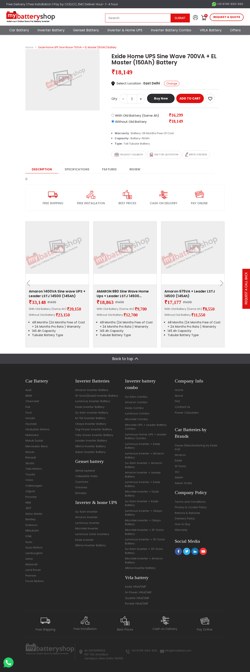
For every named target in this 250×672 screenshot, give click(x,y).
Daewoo (31, 525)
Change (171, 83)
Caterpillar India (86, 476)
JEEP (28, 508)
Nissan (30, 452)
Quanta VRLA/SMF (137, 598)
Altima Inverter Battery (90, 446)
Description (42, 169)
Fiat (27, 407)
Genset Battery (86, 30)
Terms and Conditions (190, 502)
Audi (28, 390)
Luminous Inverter (87, 523)
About (179, 396)
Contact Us (182, 407)
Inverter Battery (51, 30)
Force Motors (34, 581)
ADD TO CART (190, 98)
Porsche (31, 497)
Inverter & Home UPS (124, 30)
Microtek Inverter (86, 528)
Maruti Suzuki (34, 441)
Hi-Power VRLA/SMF (138, 592)
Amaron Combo (136, 402)
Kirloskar (81, 493)
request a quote (226, 17)
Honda (30, 418)
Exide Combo (134, 408)
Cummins (81, 482)
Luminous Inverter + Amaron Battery (144, 455)
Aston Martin (33, 514)
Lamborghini (34, 553)
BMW (28, 396)
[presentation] (30, 283)
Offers (235, 30)
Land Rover (33, 570)
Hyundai (31, 424)
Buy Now (161, 98)
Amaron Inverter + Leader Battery (143, 475)
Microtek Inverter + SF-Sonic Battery (144, 532)
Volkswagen (33, 486)
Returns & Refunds (187, 513)
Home (29, 47)
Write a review (196, 154)
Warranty (181, 530)
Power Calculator (187, 413)
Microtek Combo (136, 419)
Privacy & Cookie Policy (191, 507)
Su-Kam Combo (136, 397)
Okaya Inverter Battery (90, 424)
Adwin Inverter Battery (90, 452)
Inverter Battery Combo (171, 30)
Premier (30, 576)
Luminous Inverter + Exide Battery (142, 446)
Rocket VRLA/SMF (136, 604)
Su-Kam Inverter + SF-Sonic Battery (144, 551)
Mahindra (32, 435)
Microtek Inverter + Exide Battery (142, 494)
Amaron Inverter (86, 517)
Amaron (180, 455)
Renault (30, 457)
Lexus (29, 559)
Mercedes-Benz (36, 446)
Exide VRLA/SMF (135, 587)
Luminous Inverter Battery (92, 401)
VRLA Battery (211, 30)
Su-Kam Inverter (86, 512)
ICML (28, 536)
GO (177, 472)
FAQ (177, 401)
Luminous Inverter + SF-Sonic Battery (145, 541)
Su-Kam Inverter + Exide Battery (141, 503)
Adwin (179, 477)
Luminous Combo (137, 413)
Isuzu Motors (34, 547)
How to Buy (182, 524)
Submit (180, 18)
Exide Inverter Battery (89, 407)
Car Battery (19, 30)
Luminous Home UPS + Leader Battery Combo (146, 436)
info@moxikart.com (178, 651)
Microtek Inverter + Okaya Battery (143, 522)
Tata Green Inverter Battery (94, 435)
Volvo (29, 480)
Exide (178, 460)
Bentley (30, 519)
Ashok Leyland (85, 471)
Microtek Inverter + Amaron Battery (144, 560)
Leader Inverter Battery (91, 441)
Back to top (122, 358)
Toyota (30, 474)
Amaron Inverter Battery (91, 390)
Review (134, 169)
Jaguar (30, 491)
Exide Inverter (84, 540)
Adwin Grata (183, 483)
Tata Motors (33, 469)
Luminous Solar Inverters (92, 534)
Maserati (31, 564)
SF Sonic (180, 466)
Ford (28, 413)
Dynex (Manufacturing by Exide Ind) (196, 447)
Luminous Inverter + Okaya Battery (143, 513)
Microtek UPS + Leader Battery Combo (146, 427)
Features (109, 169)
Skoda (29, 463)
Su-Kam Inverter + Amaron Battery (143, 465)
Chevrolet (32, 401)
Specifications (77, 169)
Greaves (81, 487)
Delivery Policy (185, 518)
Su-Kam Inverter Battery (91, 413)
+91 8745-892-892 (227, 4)
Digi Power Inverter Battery (93, 429)
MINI (28, 503)
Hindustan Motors (37, 429)
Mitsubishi (32, 530)
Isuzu (28, 542)
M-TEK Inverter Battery (90, 418)
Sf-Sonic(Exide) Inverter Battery (96, 396)
